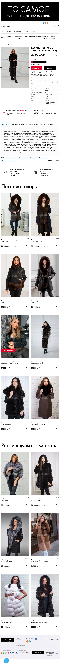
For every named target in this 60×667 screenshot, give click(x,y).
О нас (2, 31)
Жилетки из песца (43, 157)
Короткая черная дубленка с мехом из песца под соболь (10, 362)
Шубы (8, 36)
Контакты (27, 31)
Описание (5, 124)
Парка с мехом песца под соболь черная (9, 240)
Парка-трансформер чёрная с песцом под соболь (40, 240)
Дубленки (15, 36)
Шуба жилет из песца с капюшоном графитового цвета (39, 621)
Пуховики (40, 36)
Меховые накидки (23, 157)
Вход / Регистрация (54, 23)
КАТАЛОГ (3, 37)
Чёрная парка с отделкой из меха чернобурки (9, 560)
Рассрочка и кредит (17, 124)
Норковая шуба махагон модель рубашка (38, 499)
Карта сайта (49, 655)
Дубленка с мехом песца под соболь (10, 301)
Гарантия (9, 31)
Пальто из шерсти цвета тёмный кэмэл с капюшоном (39, 560)
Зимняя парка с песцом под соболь (39, 301)
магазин (22, 110)
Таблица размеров (35, 64)
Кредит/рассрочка (35, 57)
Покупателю (35, 31)
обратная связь (38, 652)
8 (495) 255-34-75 (39, 110)
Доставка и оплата (18, 31)
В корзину (50, 68)
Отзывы (50, 124)
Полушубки (35, 36)
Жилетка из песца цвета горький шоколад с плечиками (8, 423)
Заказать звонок (5, 26)
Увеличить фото (15, 45)
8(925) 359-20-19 (52, 639)
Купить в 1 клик (36, 68)
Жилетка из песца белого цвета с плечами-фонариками (9, 621)
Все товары (32, 157)
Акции (27, 36)
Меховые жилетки (11, 157)
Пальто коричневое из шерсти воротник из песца (39, 423)
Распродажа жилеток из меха (8, 160)
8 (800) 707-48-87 (39, 113)
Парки (10, 36)
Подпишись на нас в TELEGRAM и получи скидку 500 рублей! (17, 172)
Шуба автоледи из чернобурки (6, 499)
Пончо (30, 36)
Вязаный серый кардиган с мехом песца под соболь (39, 362)
